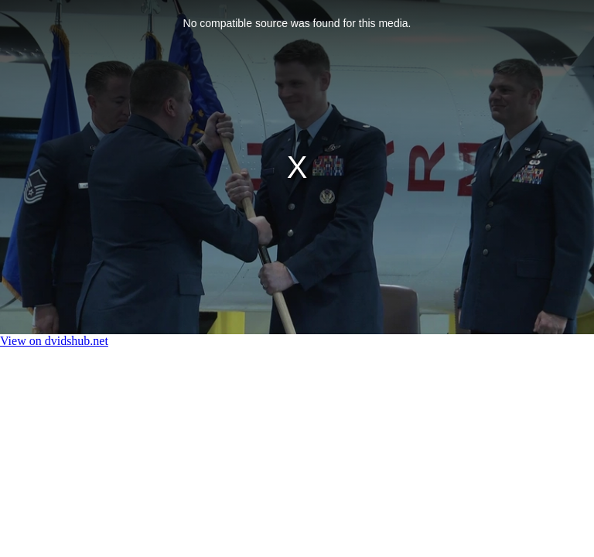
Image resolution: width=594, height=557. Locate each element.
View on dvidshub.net (54, 340)
